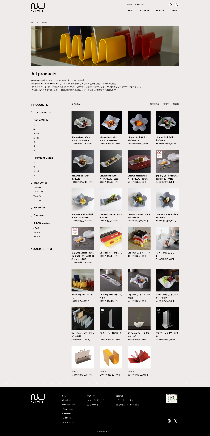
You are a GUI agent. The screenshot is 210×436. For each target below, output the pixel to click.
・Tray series (67, 409)
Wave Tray (37, 196)
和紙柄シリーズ (42, 248)
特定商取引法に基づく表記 (127, 405)
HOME (130, 11)
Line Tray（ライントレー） (111, 252)
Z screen (38, 215)
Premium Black (43, 157)
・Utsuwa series (68, 405)
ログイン (91, 396)
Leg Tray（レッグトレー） (139, 252)
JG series (39, 207)
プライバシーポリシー (125, 400)
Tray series (40, 182)
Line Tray (37, 200)
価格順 (166, 104)
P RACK (131, 371)
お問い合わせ (92, 405)
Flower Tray (38, 192)
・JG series (66, 413)
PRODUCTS (144, 11)
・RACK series (67, 422)
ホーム (33, 23)
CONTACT (174, 11)
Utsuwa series (42, 112)
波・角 (36, 138)
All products (44, 23)
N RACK (103, 371)
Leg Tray (37, 187)
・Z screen (66, 418)
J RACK (75, 371)
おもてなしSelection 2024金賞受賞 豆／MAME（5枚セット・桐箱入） (83, 255)
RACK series (41, 223)
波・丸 (36, 133)
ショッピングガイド (95, 400)
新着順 (176, 104)
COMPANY (159, 11)
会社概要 (120, 396)
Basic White (41, 120)
